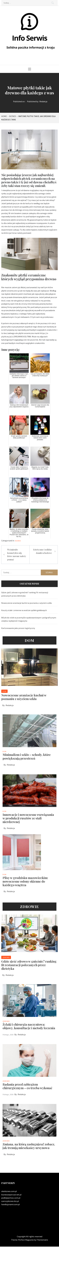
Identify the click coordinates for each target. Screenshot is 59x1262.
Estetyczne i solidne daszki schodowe (42, 551)
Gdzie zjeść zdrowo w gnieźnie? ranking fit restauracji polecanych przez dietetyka (24, 594)
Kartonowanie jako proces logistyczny (18, 628)
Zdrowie (6, 957)
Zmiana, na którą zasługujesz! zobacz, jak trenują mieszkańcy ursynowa (29, 1146)
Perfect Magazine (26, 1240)
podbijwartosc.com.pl (10, 1198)
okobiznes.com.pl (9, 1191)
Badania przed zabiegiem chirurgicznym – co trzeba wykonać (27, 1086)
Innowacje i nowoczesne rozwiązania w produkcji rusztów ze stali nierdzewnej (28, 818)
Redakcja (43, 101)
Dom (4, 691)
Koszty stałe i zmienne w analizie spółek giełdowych (24, 610)
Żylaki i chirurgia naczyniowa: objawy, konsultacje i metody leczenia (29, 1026)
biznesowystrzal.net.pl (11, 1194)
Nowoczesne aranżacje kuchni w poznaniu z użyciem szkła (26, 603)
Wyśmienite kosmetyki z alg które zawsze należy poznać (16, 554)
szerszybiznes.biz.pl (10, 1201)
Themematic (42, 1240)
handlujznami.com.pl (10, 1204)
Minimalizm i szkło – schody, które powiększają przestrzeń (27, 756)
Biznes (18, 541)
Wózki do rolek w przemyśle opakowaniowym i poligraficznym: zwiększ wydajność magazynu (28, 619)
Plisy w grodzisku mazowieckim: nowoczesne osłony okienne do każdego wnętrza (25, 881)
